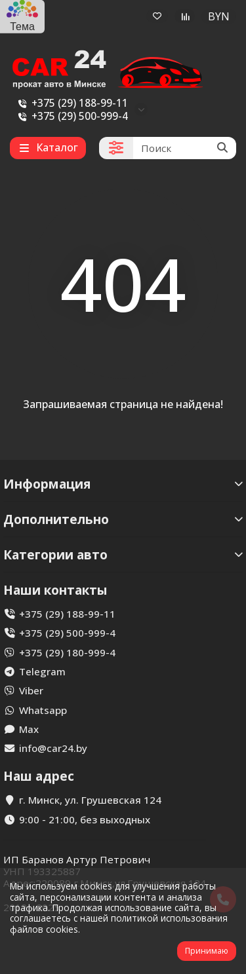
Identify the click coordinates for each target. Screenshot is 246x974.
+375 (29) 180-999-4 (67, 652)
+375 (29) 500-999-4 (70, 116)
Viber (31, 690)
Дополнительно (123, 519)
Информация (123, 483)
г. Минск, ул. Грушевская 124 (90, 799)
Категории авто (123, 554)
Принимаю (206, 950)
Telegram (42, 671)
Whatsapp (43, 710)
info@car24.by (53, 748)
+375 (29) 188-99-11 (70, 103)
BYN (219, 16)
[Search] (184, 148)
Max (29, 729)
